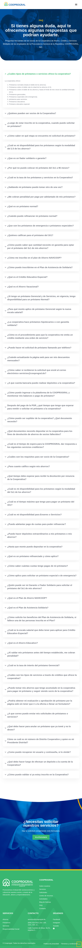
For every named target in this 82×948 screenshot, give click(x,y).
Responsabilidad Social (11, 929)
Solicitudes (43, 892)
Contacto (42, 908)
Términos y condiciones (69, 944)
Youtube (56, 926)
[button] (76, 4)
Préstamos (6, 922)
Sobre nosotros (44, 886)
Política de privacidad (51, 944)
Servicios (42, 889)
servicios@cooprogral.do (36, 919)
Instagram (56, 922)
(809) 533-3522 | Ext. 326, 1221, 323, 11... (37, 924)
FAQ (40, 905)
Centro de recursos (46, 896)
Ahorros (5, 919)
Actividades (43, 899)
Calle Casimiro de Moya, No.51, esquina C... (39, 929)
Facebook (56, 919)
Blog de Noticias (45, 902)
